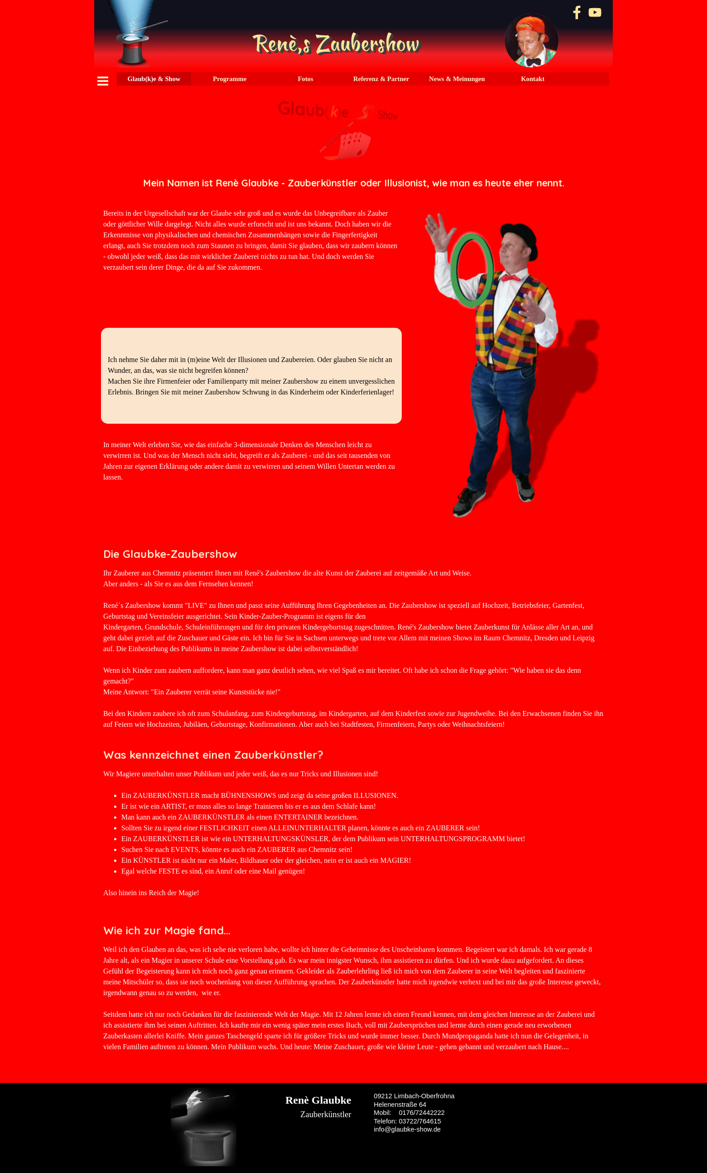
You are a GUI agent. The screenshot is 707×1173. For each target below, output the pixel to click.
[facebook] (577, 12)
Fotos (305, 78)
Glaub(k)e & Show (154, 78)
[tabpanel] (353, 183)
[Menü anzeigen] (102, 81)
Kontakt (532, 78)
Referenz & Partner (381, 78)
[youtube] (595, 12)
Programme (230, 78)
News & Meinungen (457, 78)
